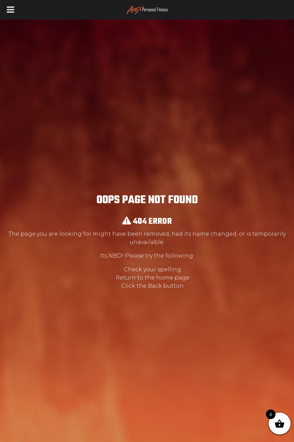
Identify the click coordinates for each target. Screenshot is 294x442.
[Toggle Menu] (10, 10)
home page (173, 277)
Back (155, 286)
